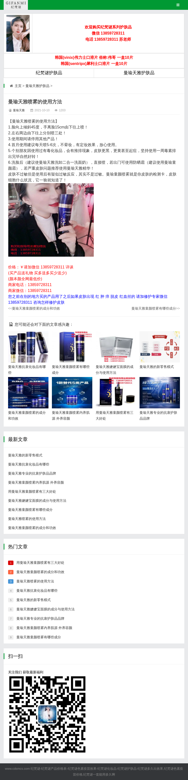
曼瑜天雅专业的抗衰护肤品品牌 (32, 473)
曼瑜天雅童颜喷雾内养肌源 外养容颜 (36, 482)
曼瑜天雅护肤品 (37, 86)
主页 (18, 86)
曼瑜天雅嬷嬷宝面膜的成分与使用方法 (37, 501)
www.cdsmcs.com (17, 768)
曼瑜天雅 (19, 110)
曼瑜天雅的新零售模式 (157, 367)
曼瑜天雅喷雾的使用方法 (27, 519)
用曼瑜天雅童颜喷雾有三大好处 (32, 491)
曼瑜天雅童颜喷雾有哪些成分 (155, 308)
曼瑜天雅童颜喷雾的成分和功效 (34, 308)
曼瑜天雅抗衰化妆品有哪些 (28, 464)
